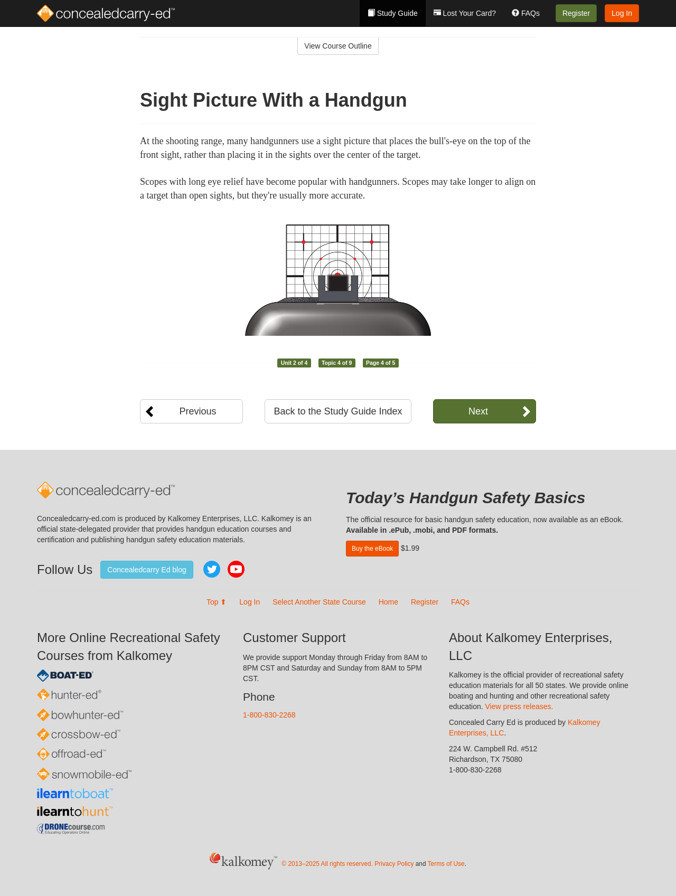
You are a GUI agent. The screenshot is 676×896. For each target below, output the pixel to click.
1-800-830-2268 (269, 715)
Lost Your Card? (465, 13)
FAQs (526, 13)
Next (478, 411)
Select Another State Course (319, 602)
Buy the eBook (372, 548)
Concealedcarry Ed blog (146, 569)
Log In (622, 13)
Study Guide (393, 13)
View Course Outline (337, 46)
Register (576, 13)
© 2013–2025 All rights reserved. (327, 863)
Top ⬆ (216, 602)
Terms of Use (446, 863)
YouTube (236, 569)
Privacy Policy (394, 863)
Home (388, 602)
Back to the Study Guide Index (338, 411)
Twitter (211, 569)
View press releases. (519, 706)
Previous (197, 411)
